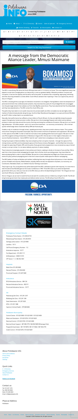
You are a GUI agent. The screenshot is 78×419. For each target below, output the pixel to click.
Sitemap (4, 359)
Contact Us (58, 28)
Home (10, 23)
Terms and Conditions (8, 353)
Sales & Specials (49, 23)
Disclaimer (5, 357)
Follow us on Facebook (8, 378)
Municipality (46, 28)
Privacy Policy (6, 355)
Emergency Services (65, 23)
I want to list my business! (39, 47)
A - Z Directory (6, 369)
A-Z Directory (29, 23)
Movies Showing (23, 28)
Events (40, 23)
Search (69, 42)
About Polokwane (7, 373)
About (18, 23)
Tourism (36, 28)
